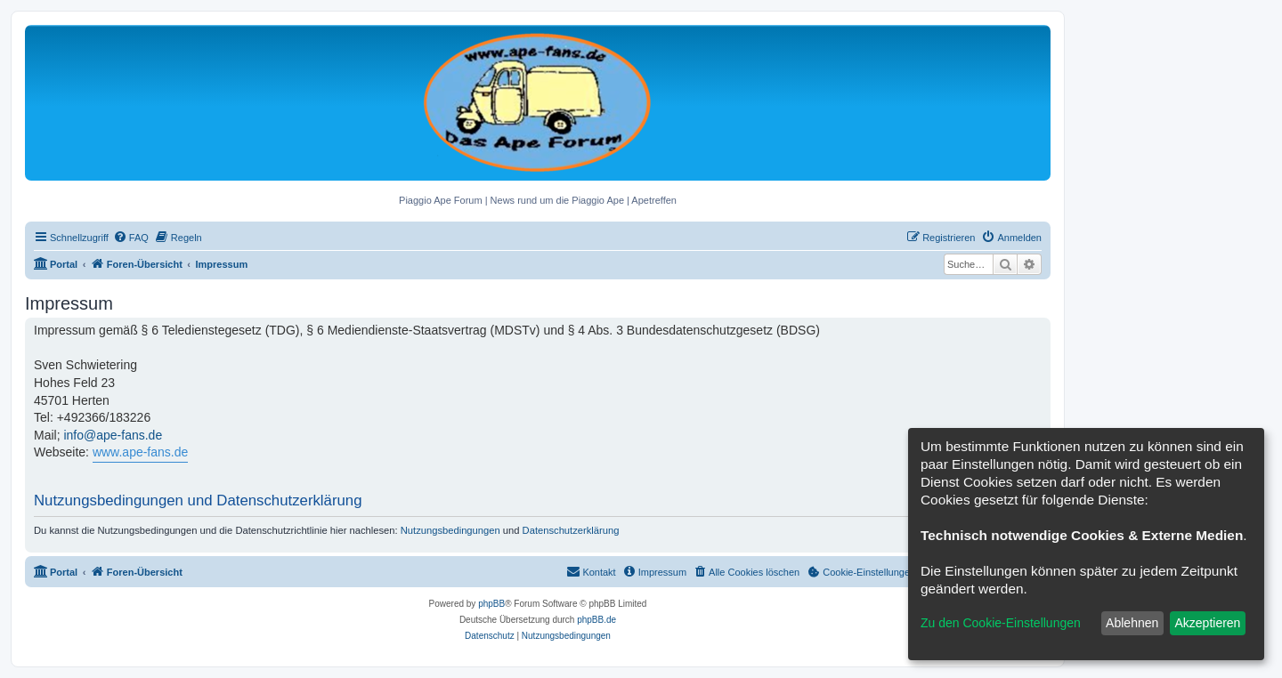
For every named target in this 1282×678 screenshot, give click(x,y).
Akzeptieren (1207, 623)
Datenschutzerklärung (571, 530)
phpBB (491, 604)
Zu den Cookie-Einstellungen (1001, 623)
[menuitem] (131, 237)
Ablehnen (1132, 623)
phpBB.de (596, 620)
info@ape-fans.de (112, 435)
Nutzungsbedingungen (450, 530)
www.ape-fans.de (140, 452)
